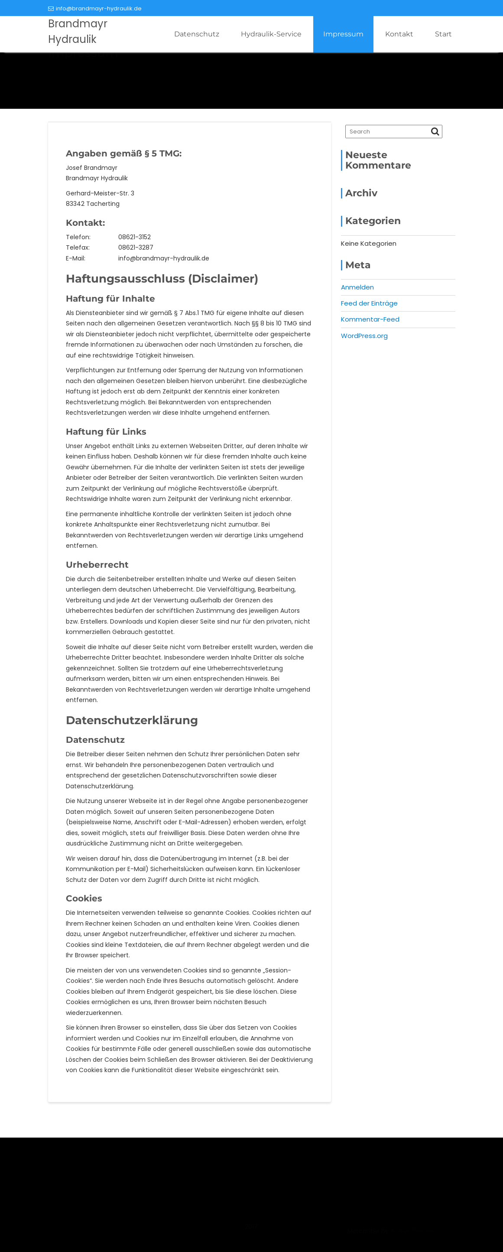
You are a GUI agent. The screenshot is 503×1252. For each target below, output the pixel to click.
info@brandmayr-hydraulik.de (95, 8)
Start (443, 34)
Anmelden (357, 287)
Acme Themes (412, 1235)
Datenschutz (196, 34)
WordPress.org (364, 335)
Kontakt (399, 34)
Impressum (343, 34)
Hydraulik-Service (271, 34)
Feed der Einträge (369, 303)
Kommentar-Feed (370, 319)
